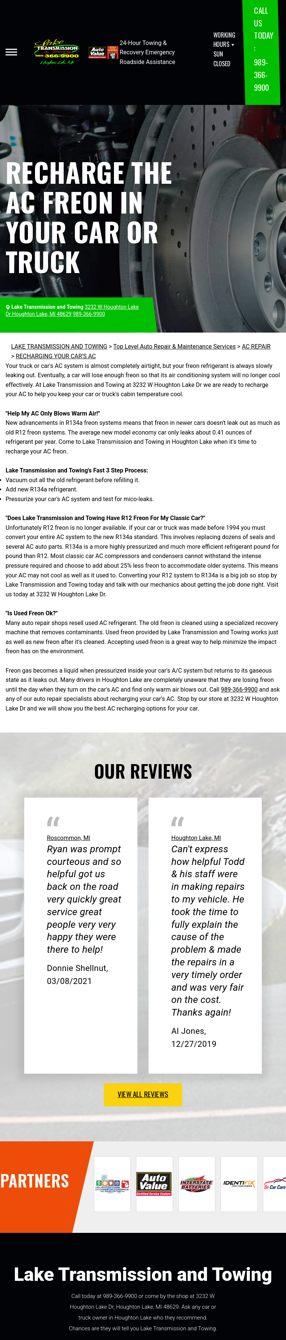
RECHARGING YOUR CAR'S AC (56, 356)
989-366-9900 (261, 74)
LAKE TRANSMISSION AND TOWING (59, 346)
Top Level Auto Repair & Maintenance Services (174, 346)
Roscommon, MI (68, 837)
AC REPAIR (256, 346)
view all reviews (143, 1094)
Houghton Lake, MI (196, 837)
